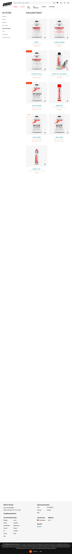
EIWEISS (4, 16)
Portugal (15, 531)
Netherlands (16, 525)
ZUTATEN (43, 6)
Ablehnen (35, 551)
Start (38, 507)
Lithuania (15, 523)
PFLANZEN (5, 34)
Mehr (41, 551)
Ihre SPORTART (36, 7)
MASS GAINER (37, 137)
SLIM (3, 31)
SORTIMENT (52, 6)
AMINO (4, 19)
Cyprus (5, 523)
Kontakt (49, 510)
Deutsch (39, 526)
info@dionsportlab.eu (10, 513)
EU (4, 531)
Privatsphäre (50, 507)
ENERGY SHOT (37, 169)
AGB (38, 512)
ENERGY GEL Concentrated (59, 74)
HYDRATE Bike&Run (59, 42)
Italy (5, 536)
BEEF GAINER (59, 137)
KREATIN (4, 22)
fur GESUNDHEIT (6, 37)
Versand (39, 510)
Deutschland (7, 525)
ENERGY (36, 42)
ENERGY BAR (59, 105)
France (5, 533)
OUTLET (23, 6)
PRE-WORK (5, 25)
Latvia (14, 520)
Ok (30, 551)
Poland (15, 528)
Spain (14, 533)
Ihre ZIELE (28, 7)
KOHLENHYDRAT (6, 28)
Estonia (5, 528)
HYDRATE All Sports (36, 74)
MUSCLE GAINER (36, 105)
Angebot (16, 6)
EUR (49, 520)
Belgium (6, 520)
